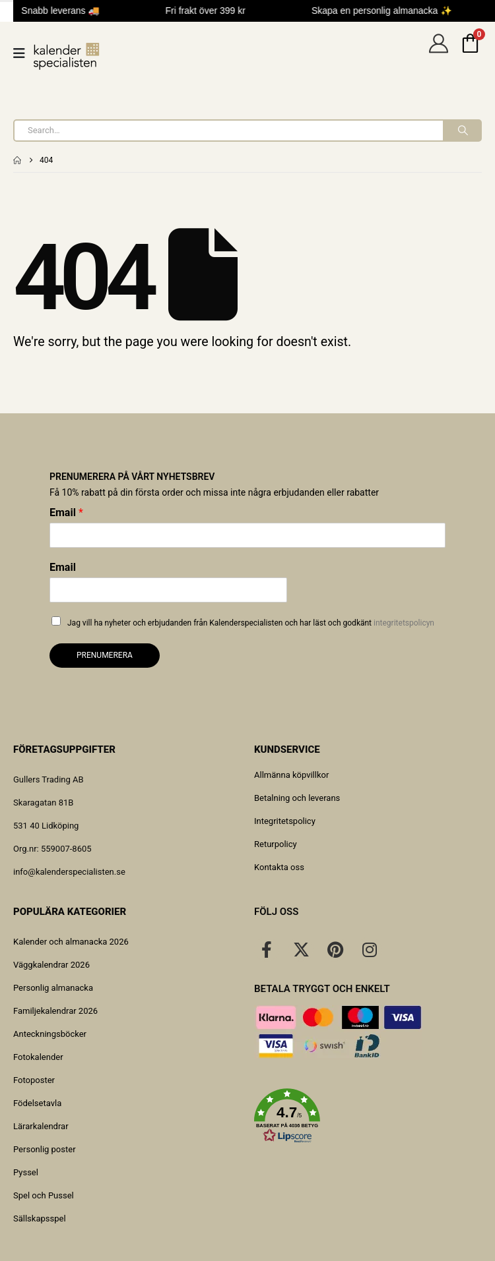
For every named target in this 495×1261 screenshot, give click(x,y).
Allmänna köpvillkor (291, 775)
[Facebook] (266, 949)
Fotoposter (34, 1080)
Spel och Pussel (43, 1195)
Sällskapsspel (39, 1218)
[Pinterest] (335, 949)
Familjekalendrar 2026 (55, 1011)
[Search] (461, 130)
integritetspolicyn (404, 623)
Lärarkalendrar (41, 1126)
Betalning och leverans (297, 798)
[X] (301, 949)
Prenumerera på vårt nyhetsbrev (132, 476)
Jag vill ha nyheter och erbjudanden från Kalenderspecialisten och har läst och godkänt (250, 623)
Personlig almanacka (53, 988)
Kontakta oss (279, 867)
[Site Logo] (67, 56)
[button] (368, 1116)
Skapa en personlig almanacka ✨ (387, 10)
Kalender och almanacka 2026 (71, 942)
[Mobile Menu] (23, 53)
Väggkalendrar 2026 (51, 965)
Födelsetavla (37, 1103)
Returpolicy (275, 844)
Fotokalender (38, 1057)
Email (66, 512)
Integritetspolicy (284, 821)
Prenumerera (105, 655)
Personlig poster (44, 1149)
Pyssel (25, 1172)
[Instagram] (369, 949)
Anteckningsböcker (49, 1034)
